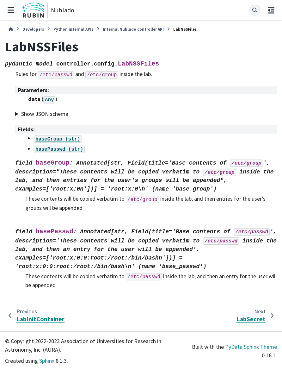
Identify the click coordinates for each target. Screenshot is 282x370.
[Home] (11, 29)
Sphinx (46, 360)
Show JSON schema (44, 113)
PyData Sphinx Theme (251, 346)
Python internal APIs (73, 29)
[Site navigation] (11, 10)
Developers (33, 29)
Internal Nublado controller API (133, 29)
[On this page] (271, 10)
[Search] (254, 10)
